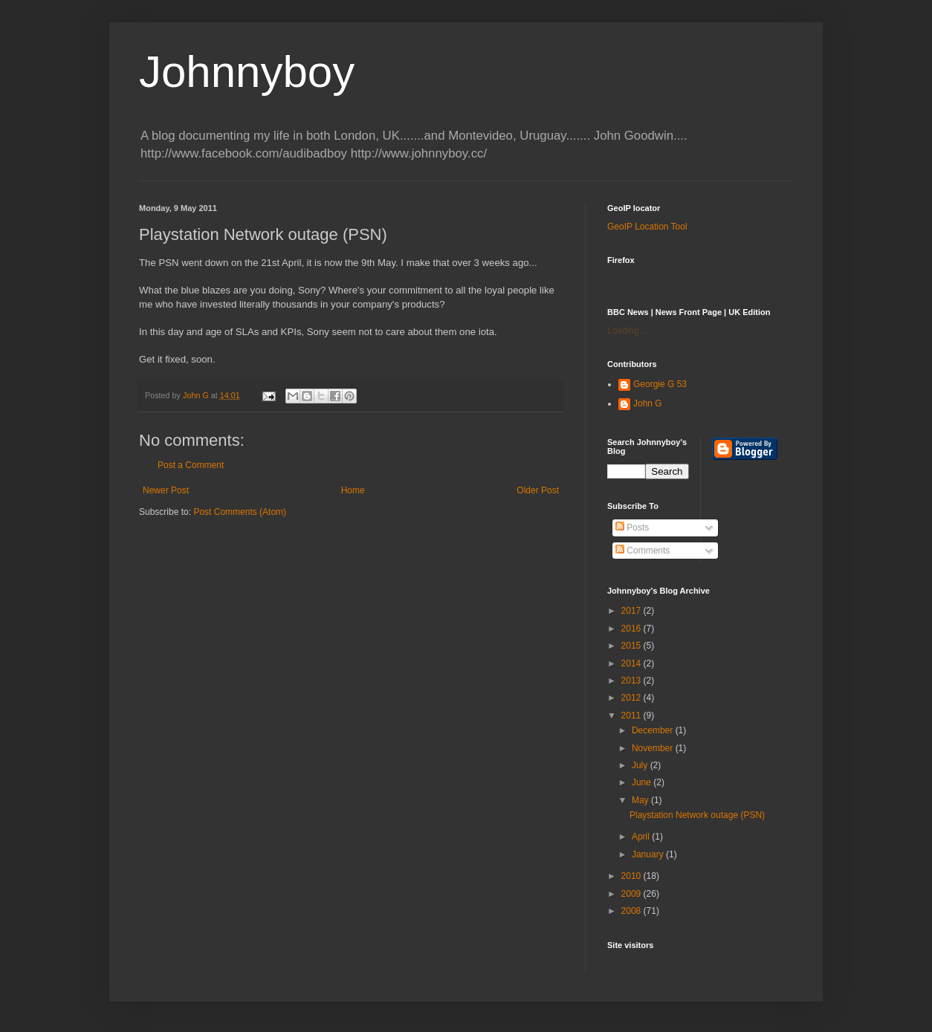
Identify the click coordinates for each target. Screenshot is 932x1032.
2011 (632, 715)
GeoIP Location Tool (647, 226)
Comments (642, 550)
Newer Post (166, 490)
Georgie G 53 (660, 384)
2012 (632, 697)
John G (647, 403)
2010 (632, 876)
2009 (632, 894)
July (641, 765)
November (654, 748)
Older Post (538, 490)
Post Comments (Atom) (239, 512)
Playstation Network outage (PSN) (697, 815)
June (642, 782)
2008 (632, 911)
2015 (632, 645)
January (649, 854)
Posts (632, 527)
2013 (632, 680)
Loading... (627, 330)
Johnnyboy (247, 72)
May (641, 800)
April (642, 836)
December (654, 730)
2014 (632, 663)
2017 (632, 611)
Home (353, 490)
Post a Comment (191, 465)
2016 (632, 628)
